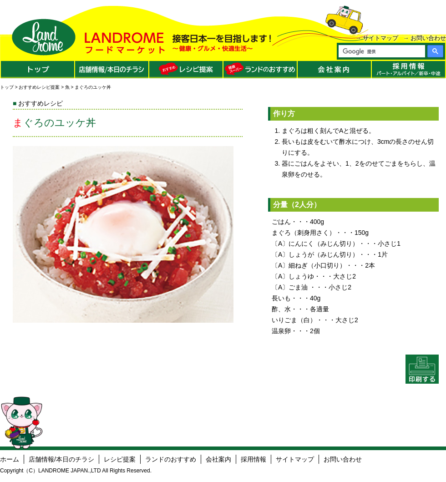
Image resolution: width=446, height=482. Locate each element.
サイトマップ (380, 38)
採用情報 (253, 459)
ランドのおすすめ (170, 459)
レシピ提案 (120, 459)
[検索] (381, 51)
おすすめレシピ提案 (39, 87)
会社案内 (218, 459)
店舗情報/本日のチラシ (61, 459)
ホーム (9, 459)
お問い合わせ (428, 38)
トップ (7, 87)
